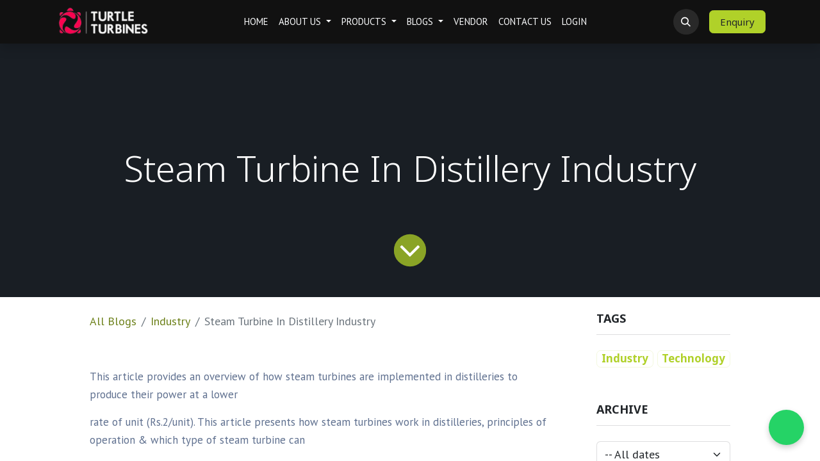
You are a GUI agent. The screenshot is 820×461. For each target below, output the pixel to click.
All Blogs (113, 321)
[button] (686, 22)
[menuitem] (256, 22)
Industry (170, 321)
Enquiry (737, 21)
